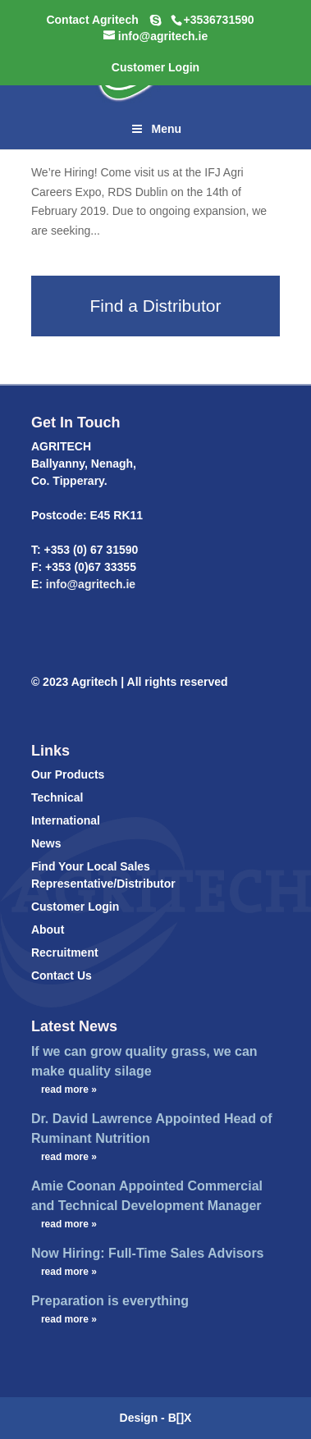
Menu (155, 128)
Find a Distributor (156, 305)
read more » (69, 1089)
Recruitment (64, 952)
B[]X (180, 1417)
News (46, 843)
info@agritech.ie (89, 584)
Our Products (67, 774)
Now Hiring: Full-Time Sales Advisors (147, 1253)
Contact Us (61, 975)
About (47, 929)
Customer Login (75, 906)
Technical (57, 797)
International (65, 820)
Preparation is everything (110, 1301)
